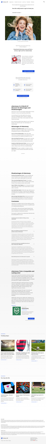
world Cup (24, 1)
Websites (32, 1)
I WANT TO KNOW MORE (28, 71)
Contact (9, 440)
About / (7, 440)
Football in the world (17, 1)
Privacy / (2, 440)
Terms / (5, 440)
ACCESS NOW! (31, 318)
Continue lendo (4, 359)
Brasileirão (28, 1)
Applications (11, 1)
